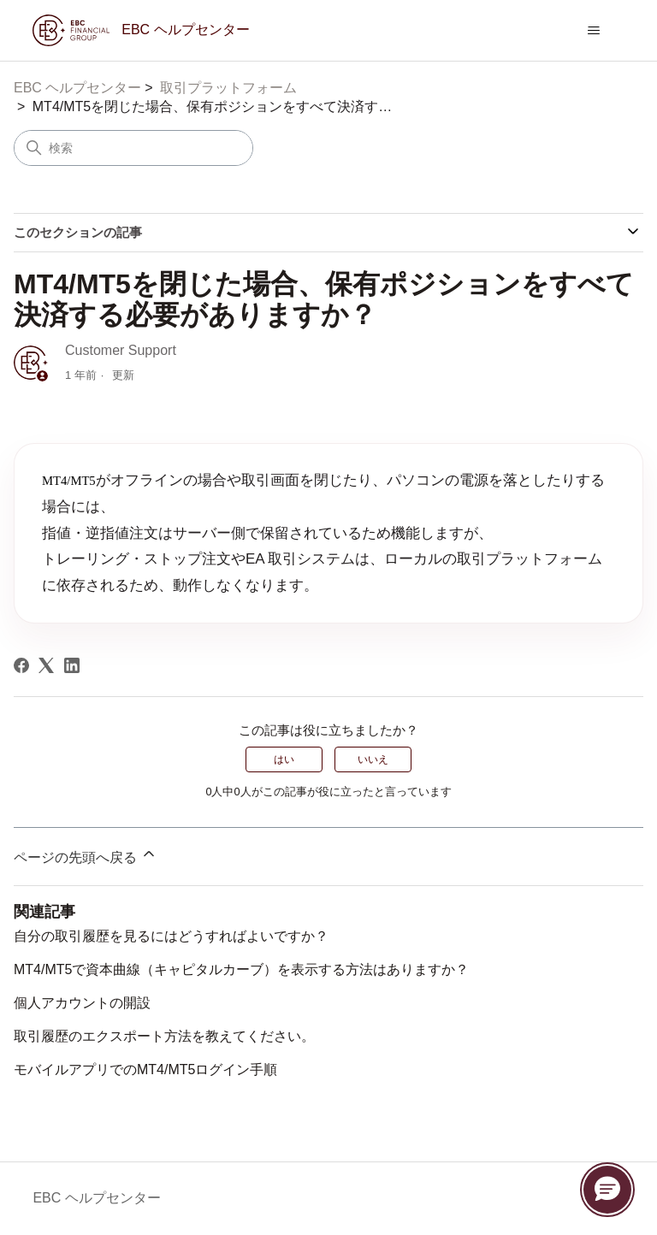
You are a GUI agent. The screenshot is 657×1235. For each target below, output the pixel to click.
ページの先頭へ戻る (85, 855)
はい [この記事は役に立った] (284, 759)
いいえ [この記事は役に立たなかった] (373, 759)
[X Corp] (46, 665)
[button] (607, 1190)
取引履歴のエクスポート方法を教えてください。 (164, 1036)
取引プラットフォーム (228, 87)
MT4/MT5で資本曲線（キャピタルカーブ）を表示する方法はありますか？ (241, 969)
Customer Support (120, 350)
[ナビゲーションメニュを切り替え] (594, 30)
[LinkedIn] (72, 665)
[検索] (133, 148)
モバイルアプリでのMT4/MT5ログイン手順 (145, 1069)
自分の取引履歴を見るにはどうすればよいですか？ (171, 936)
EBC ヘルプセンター (77, 87)
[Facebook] (21, 665)
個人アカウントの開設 (82, 1003)
